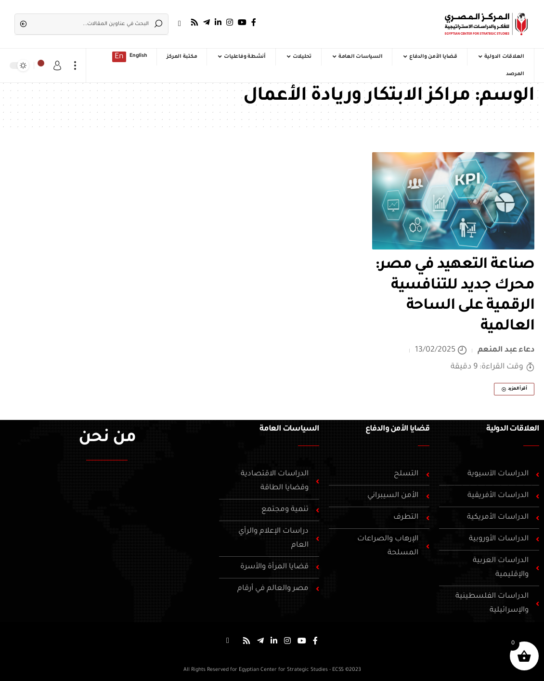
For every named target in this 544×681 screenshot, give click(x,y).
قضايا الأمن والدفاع (397, 429)
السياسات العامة (289, 429)
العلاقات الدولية (512, 429)
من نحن (107, 439)
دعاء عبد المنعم (506, 350)
